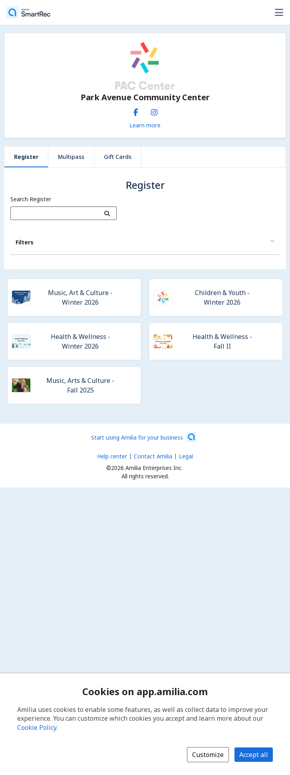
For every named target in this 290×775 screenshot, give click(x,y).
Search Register (30, 199)
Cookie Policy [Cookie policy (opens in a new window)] (36, 727)
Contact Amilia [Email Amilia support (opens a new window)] (153, 456)
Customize (208, 754)
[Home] (28, 12)
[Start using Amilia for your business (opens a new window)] (144, 437)
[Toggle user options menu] (279, 12)
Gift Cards (117, 157)
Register (26, 157)
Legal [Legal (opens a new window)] (186, 456)
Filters (25, 242)
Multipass (71, 157)
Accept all (253, 754)
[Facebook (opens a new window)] (135, 110)
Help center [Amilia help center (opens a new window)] (112, 456)
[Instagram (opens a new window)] (154, 110)
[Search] (107, 213)
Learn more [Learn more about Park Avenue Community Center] (145, 125)
